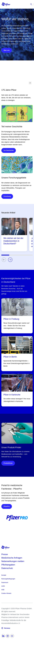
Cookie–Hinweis (6, 593)
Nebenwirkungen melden (12, 561)
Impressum (4, 582)
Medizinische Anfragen (11, 558)
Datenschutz (7, 568)
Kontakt (3, 575)
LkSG (3, 586)
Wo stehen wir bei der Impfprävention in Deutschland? (13, 241)
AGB (2, 589)
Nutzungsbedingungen (8, 579)
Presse (4, 554)
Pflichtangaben (8, 565)
